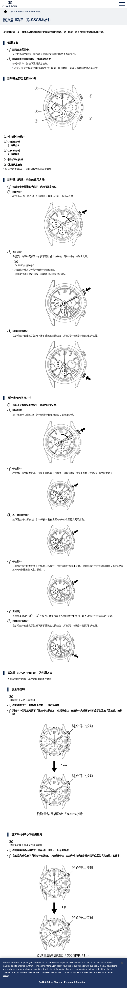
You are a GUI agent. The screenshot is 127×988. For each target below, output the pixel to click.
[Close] (121, 964)
